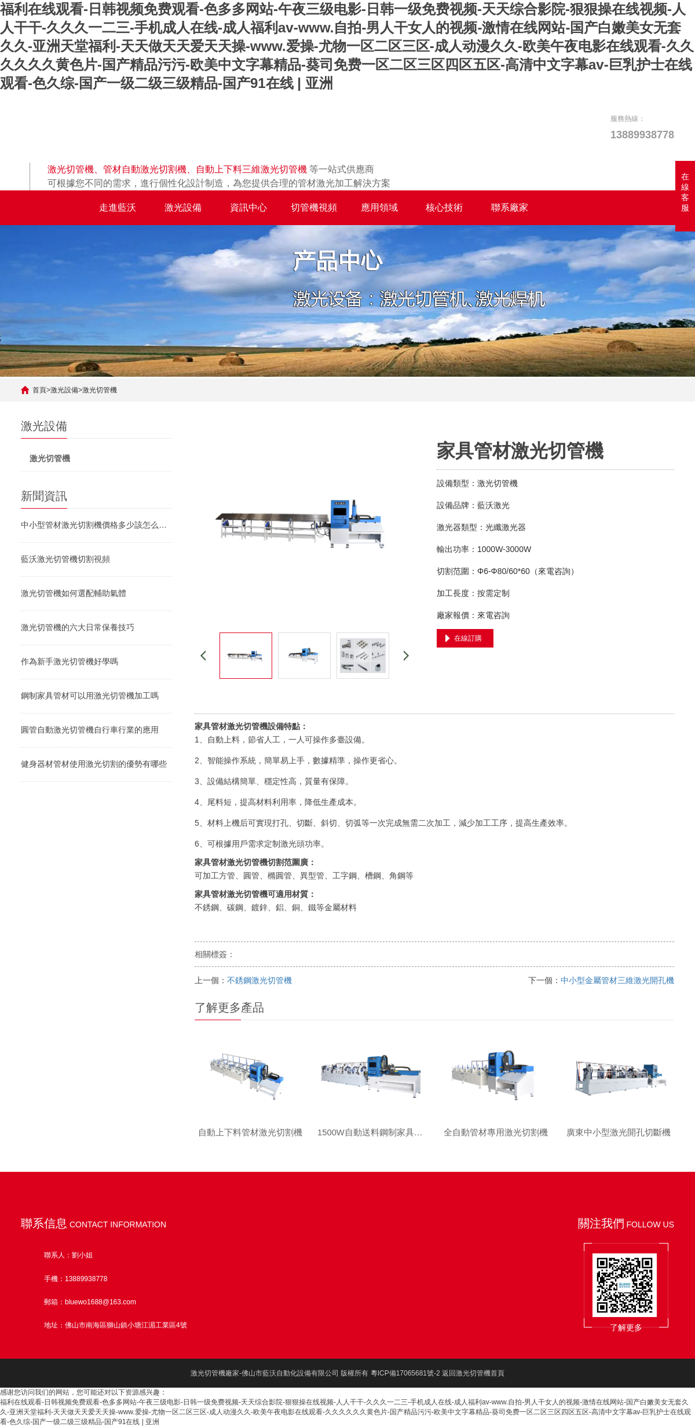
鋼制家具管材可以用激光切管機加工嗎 (90, 695)
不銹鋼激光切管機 (259, 980)
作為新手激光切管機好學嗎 (69, 661)
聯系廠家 (509, 207)
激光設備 (183, 207)
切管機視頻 (314, 207)
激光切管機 (99, 390)
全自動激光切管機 (53, 207)
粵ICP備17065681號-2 (405, 1373)
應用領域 (379, 207)
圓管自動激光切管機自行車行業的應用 (90, 729)
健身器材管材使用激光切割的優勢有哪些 (94, 763)
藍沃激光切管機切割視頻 (65, 559)
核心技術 (444, 207)
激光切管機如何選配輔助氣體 (73, 593)
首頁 (39, 390)
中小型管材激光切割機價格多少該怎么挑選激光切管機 (96, 524)
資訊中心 (248, 207)
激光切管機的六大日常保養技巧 (77, 627)
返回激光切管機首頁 (473, 1373)
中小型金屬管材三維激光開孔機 (617, 980)
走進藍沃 (117, 207)
